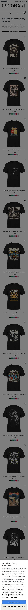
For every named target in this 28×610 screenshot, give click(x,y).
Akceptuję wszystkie (14, 602)
